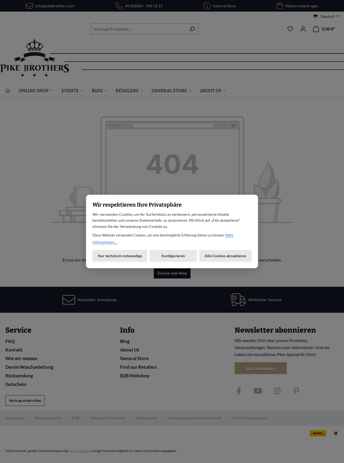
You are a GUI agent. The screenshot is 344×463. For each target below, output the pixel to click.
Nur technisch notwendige (120, 255)
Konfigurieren (173, 255)
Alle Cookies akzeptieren (225, 255)
